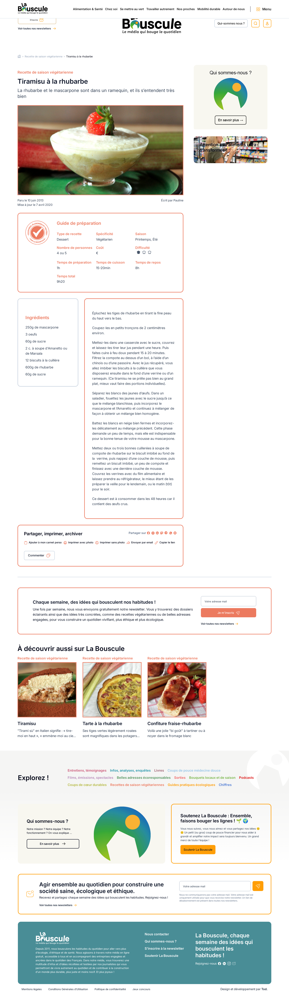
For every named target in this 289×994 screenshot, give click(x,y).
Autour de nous (226, 43)
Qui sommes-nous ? (161, 941)
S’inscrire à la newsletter (164, 948)
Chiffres (225, 785)
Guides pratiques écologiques (191, 785)
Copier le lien (167, 542)
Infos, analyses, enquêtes (130, 770)
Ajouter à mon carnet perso (45, 542)
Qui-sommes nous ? (231, 23)
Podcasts (246, 777)
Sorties (180, 777)
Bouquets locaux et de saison (212, 777)
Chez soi (64, 43)
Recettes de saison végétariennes (137, 785)
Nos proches (163, 43)
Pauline (178, 200)
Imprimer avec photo (80, 542)
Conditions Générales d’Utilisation (68, 989)
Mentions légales (32, 989)
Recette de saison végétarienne (43, 56)
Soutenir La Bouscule (198, 849)
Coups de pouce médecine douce (194, 770)
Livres (159, 770)
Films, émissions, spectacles (90, 777)
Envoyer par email (142, 542)
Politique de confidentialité (110, 989)
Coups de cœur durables (87, 785)
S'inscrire (36, 20)
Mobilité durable (193, 43)
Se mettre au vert (93, 43)
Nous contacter (157, 934)
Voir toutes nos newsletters (35, 28)
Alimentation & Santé (33, 43)
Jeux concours (141, 989)
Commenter (36, 555)
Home (19, 56)
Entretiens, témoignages (87, 770)
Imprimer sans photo (112, 542)
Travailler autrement (129, 43)
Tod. (264, 989)
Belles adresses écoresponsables (144, 777)
